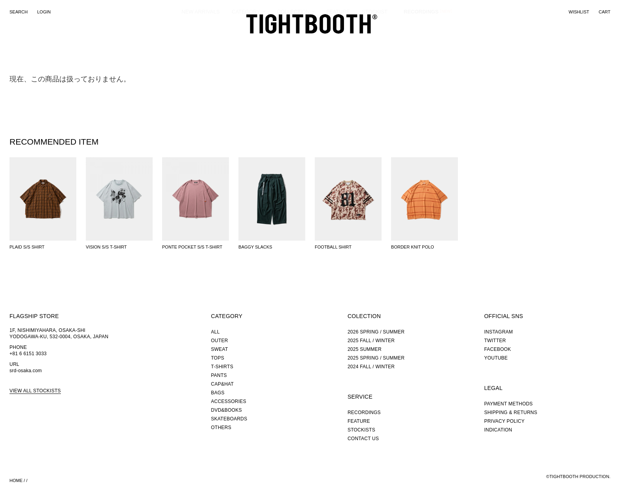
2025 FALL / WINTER (371, 340)
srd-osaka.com (25, 370)
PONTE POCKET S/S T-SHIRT (192, 247)
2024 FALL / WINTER (371, 366)
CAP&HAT (222, 384)
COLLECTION (293, 41)
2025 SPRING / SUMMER (376, 358)
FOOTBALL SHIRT (333, 247)
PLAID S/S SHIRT (26, 247)
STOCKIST (375, 41)
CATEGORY (246, 41)
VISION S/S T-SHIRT (106, 247)
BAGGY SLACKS (255, 247)
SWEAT (219, 349)
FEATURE (338, 41)
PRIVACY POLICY (504, 421)
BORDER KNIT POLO (412, 247)
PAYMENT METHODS (508, 404)
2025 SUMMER (365, 349)
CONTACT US (363, 438)
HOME (16, 480)
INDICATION (498, 430)
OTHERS (221, 427)
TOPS (217, 358)
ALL (215, 332)
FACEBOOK (497, 349)
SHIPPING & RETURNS (510, 412)
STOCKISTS (361, 430)
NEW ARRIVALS (200, 41)
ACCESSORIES (228, 401)
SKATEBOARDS (229, 419)
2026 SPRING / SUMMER (376, 332)
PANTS (219, 375)
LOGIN (44, 11)
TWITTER (495, 340)
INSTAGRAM (498, 332)
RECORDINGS (421, 41)
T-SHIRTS (222, 366)
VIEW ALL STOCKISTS (35, 391)
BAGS (218, 393)
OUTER (219, 340)
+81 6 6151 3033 (28, 353)
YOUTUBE (496, 358)
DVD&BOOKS (226, 410)
